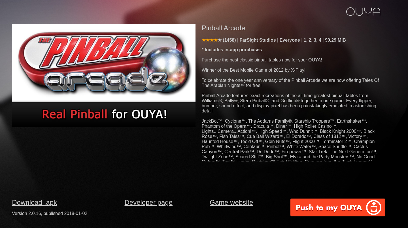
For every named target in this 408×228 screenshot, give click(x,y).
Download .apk (34, 202)
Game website (231, 202)
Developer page (149, 202)
